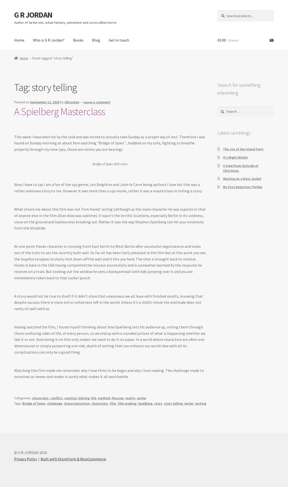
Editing (83, 398)
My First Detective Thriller (242, 187)
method (104, 398)
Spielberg (145, 403)
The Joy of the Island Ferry (243, 149)
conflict (56, 398)
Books (78, 40)
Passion (118, 398)
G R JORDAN (33, 15)
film (113, 403)
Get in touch (119, 40)
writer (141, 398)
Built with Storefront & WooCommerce (73, 458)
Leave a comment (97, 102)
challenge (54, 403)
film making (127, 403)
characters (40, 398)
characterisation (77, 403)
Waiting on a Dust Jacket (242, 178)
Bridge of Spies (33, 403)
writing (200, 403)
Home (19, 40)
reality (130, 398)
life (93, 398)
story (158, 403)
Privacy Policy (25, 458)
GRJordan (71, 102)
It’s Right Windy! (235, 157)
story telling (173, 403)
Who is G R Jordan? (48, 40)
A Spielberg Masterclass (59, 111)
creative (70, 398)
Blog (96, 40)
